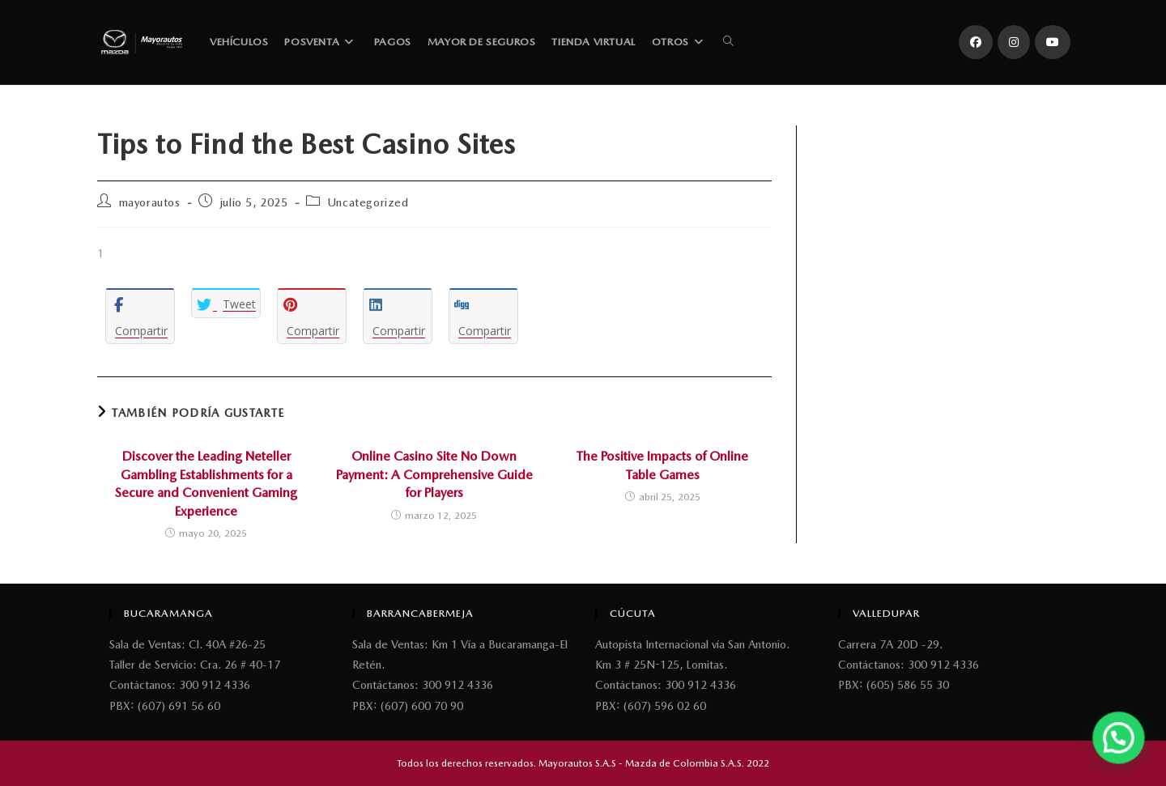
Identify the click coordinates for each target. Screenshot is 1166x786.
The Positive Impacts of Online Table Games (662, 465)
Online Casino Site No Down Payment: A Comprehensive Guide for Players (434, 474)
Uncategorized (368, 202)
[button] (1121, 746)
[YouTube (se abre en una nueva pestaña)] (1052, 42)
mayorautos (150, 202)
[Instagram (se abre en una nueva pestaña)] (1014, 42)
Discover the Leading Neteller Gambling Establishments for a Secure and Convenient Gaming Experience (206, 483)
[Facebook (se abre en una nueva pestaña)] (976, 42)
